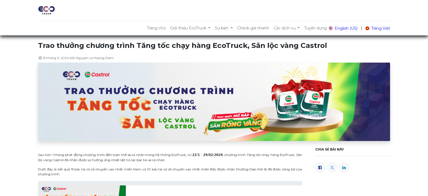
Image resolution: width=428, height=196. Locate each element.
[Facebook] (320, 167)
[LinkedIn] (344, 167)
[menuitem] (156, 28)
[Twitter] (332, 167)
